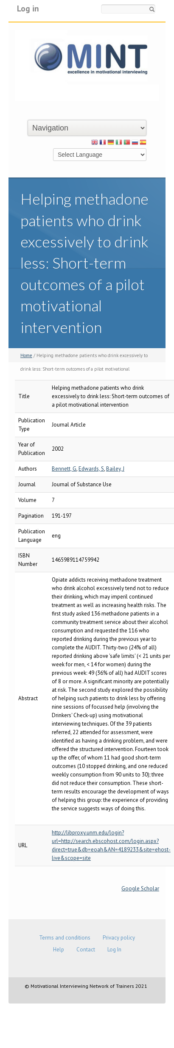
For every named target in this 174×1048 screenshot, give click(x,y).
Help (58, 949)
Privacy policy (119, 937)
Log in (28, 8)
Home (26, 355)
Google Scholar (140, 888)
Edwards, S (91, 468)
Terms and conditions (64, 937)
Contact (85, 949)
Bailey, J (115, 468)
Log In (114, 949)
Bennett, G (64, 468)
